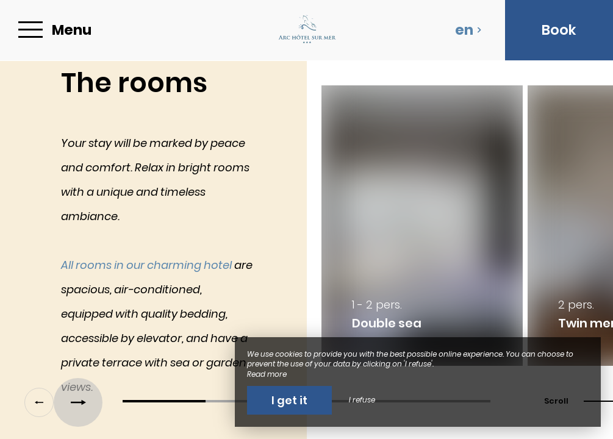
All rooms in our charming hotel (146, 265)
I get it (289, 400)
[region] (306, 231)
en (468, 30)
